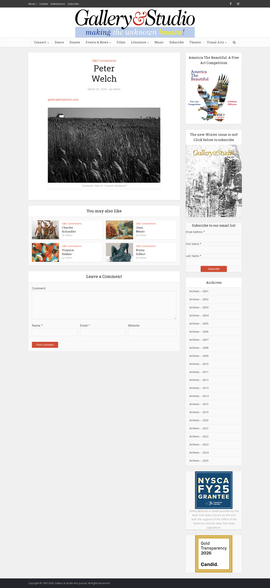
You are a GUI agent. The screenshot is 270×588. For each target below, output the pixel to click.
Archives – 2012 (198, 380)
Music (159, 42)
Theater (195, 42)
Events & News (97, 42)
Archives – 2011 (198, 372)
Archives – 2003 (198, 307)
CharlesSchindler (69, 229)
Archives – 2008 (198, 347)
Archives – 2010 (198, 364)
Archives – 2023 (198, 444)
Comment (39, 288)
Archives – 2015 (198, 404)
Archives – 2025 (198, 460)
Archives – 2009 (198, 356)
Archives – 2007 (198, 339)
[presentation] (57, 346)
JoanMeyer (140, 229)
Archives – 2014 (198, 396)
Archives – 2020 (198, 420)
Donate (75, 42)
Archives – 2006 (198, 331)
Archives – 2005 (198, 323)
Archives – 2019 (198, 412)
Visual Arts (215, 42)
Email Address (195, 232)
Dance (59, 42)
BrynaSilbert (140, 252)
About (31, 3)
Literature (138, 42)
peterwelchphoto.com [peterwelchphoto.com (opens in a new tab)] (63, 99)
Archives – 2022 (198, 436)
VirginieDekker (68, 252)
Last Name (193, 256)
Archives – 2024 (198, 452)
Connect (40, 42)
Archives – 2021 (198, 428)
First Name (193, 244)
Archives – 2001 (198, 291)
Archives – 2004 (198, 315)
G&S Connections (104, 61)
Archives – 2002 (198, 299)
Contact (43, 3)
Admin (117, 89)
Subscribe (73, 3)
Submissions (57, 3)
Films (121, 42)
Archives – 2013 (198, 388)
